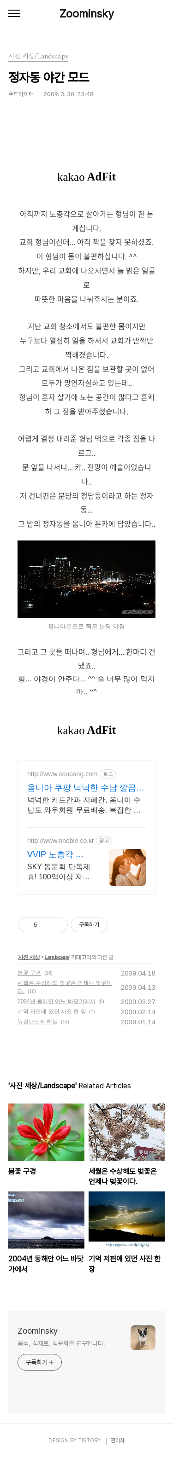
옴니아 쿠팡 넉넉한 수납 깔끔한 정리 (85, 788)
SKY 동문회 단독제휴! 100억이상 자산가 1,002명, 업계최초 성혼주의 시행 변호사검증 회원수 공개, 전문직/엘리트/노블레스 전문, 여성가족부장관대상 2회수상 (58, 872)
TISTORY (89, 1440)
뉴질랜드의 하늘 (38, 1021)
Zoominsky (87, 13)
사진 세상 (28, 957)
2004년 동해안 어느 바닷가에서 (56, 1001)
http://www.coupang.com (62, 774)
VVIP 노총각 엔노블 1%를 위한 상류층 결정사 (56, 855)
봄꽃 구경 (29, 973)
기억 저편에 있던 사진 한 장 (52, 1011)
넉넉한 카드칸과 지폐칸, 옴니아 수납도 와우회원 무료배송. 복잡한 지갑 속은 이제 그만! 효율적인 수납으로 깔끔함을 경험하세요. (85, 805)
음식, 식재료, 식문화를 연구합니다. (61, 1343)
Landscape (56, 957)
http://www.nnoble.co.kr (60, 840)
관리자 (118, 1440)
